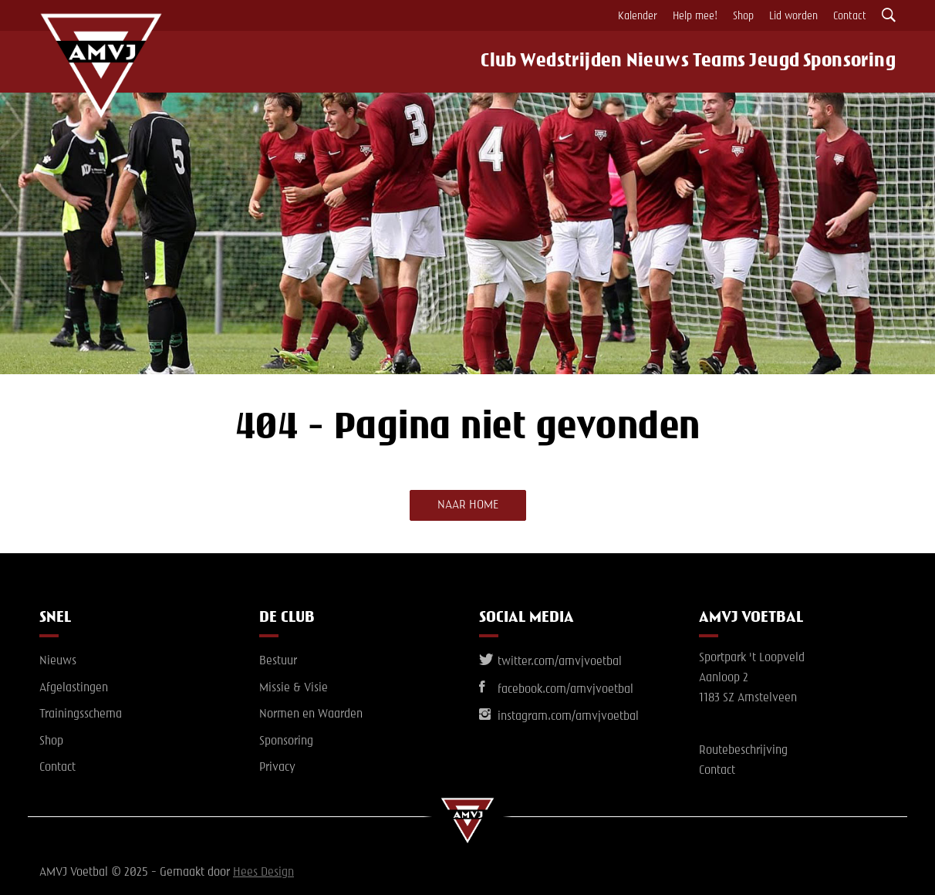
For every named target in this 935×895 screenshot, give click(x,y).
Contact (849, 16)
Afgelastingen (73, 688)
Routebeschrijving (743, 751)
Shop (743, 16)
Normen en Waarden (311, 714)
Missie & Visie (293, 688)
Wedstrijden (560, 62)
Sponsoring (860, 62)
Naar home (467, 505)
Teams (717, 62)
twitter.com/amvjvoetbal (550, 662)
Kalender (637, 16)
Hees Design (263, 872)
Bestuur (278, 661)
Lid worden (793, 16)
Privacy (277, 768)
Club (483, 62)
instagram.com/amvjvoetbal (559, 717)
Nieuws (647, 62)
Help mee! (695, 16)
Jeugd (781, 62)
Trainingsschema (80, 714)
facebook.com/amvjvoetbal (556, 690)
